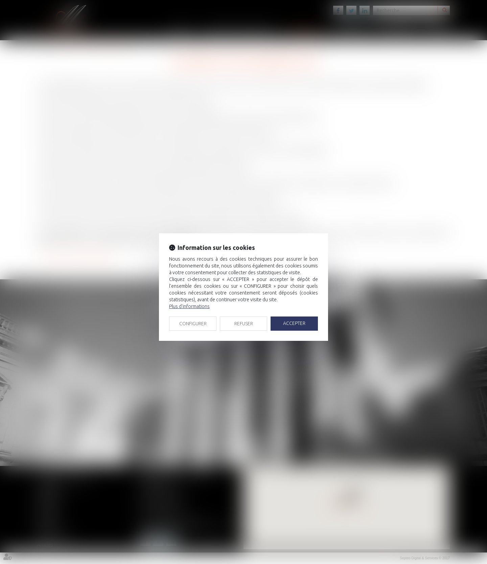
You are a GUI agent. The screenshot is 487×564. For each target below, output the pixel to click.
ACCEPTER (294, 323)
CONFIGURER (193, 323)
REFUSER (243, 323)
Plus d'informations (189, 306)
